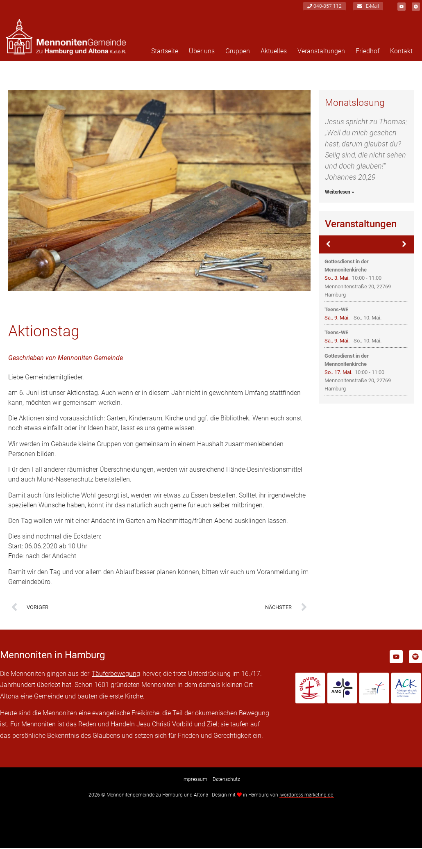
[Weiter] (404, 245)
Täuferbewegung (116, 675)
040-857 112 (324, 6)
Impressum (194, 780)
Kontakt (401, 52)
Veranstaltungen (321, 52)
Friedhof (367, 52)
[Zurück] (328, 245)
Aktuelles (274, 52)
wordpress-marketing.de (306, 796)
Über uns (202, 52)
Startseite (164, 52)
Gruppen (237, 52)
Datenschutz (226, 780)
